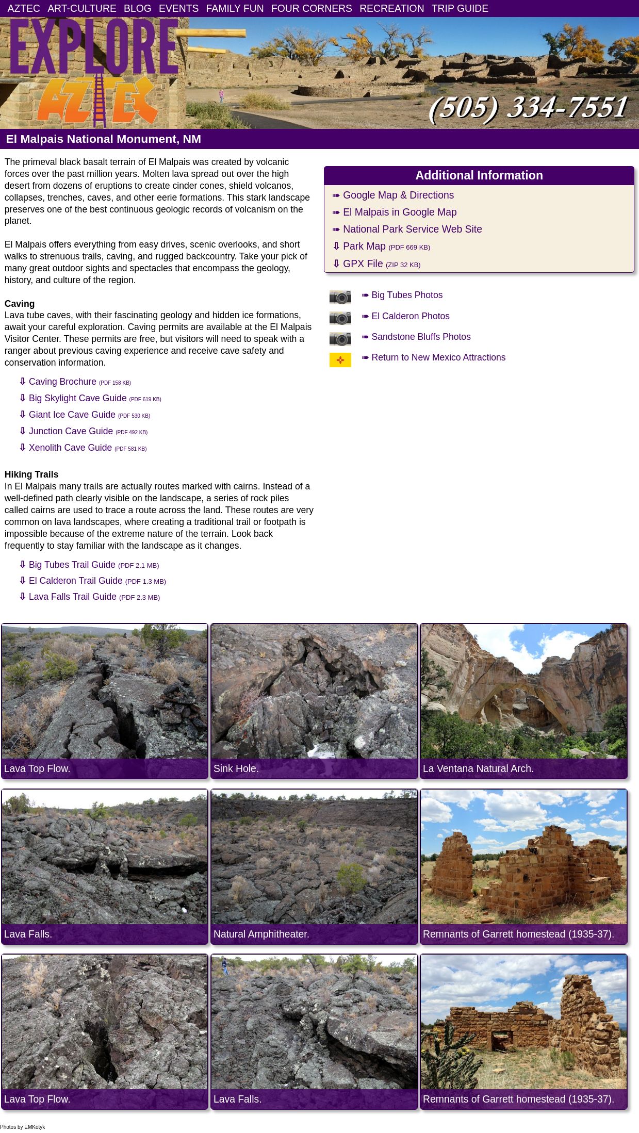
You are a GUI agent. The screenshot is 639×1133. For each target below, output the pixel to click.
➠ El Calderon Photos (406, 316)
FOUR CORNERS (311, 8)
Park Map (381, 246)
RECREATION (391, 8)
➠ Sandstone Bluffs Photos (416, 337)
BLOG (138, 8)
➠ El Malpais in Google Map (394, 212)
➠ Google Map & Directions (393, 195)
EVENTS (179, 8)
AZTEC (24, 8)
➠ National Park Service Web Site (407, 229)
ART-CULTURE (82, 8)
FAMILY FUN (235, 8)
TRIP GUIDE (460, 8)
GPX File (376, 263)
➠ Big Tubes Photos (402, 295)
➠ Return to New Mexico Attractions (434, 357)
